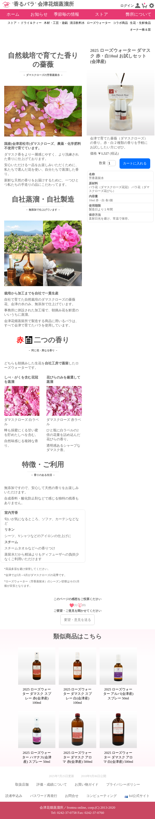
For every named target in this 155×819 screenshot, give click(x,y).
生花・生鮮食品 (140, 22)
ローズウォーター (99, 22)
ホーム (13, 14)
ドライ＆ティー (31, 22)
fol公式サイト (137, 796)
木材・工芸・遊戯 (56, 22)
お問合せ (71, 796)
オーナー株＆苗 (140, 29)
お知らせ (39, 14)
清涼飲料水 (77, 22)
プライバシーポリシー (123, 784)
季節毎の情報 (66, 14)
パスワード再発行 (43, 796)
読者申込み (13, 796)
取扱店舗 (22, 784)
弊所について (139, 14)
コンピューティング (101, 796)
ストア (101, 14)
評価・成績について (51, 784)
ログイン (130, 5)
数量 (108, 163)
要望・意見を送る (77, 620)
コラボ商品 (120, 22)
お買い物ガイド (86, 784)
